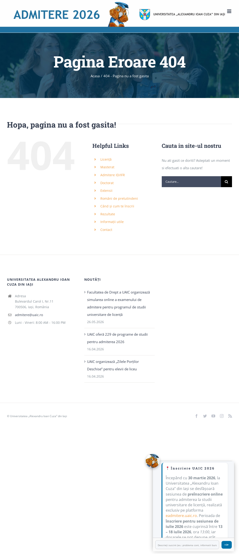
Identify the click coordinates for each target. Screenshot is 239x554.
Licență (106, 159)
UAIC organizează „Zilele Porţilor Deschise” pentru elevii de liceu (113, 365)
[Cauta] (226, 181)
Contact (106, 229)
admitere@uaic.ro (29, 315)
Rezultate (107, 214)
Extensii (106, 190)
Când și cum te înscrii (117, 206)
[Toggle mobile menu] (229, 11)
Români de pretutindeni (119, 198)
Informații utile (112, 222)
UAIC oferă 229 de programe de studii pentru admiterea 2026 (117, 338)
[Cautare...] (191, 181)
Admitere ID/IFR (112, 175)
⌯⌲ (226, 544)
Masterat (107, 167)
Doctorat (107, 183)
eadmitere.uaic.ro (181, 515)
